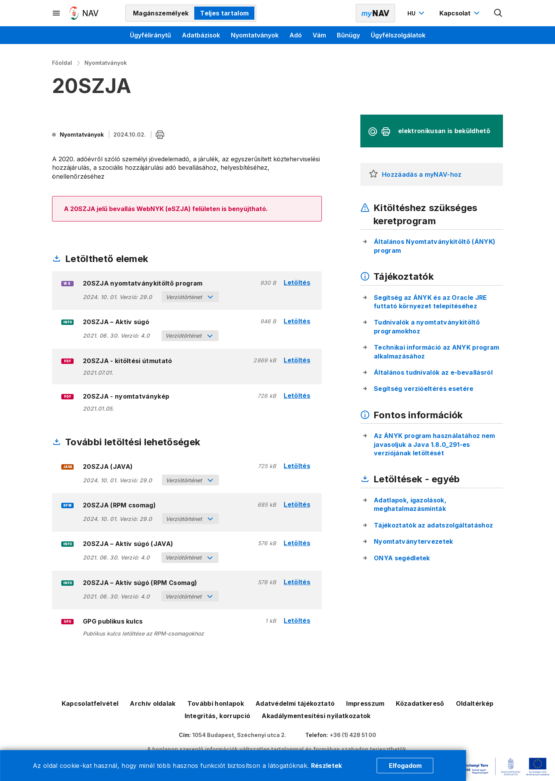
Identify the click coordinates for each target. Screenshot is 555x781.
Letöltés (297, 282)
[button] (373, 174)
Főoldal (62, 62)
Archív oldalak (152, 703)
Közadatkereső (420, 703)
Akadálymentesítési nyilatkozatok (316, 716)
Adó (295, 35)
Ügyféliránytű (150, 35)
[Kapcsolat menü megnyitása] (460, 13)
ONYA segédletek (402, 558)
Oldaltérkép (475, 703)
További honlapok (215, 703)
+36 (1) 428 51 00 (353, 735)
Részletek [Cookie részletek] (326, 765)
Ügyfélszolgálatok (398, 35)
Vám (319, 35)
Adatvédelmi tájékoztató (295, 703)
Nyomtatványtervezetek (413, 541)
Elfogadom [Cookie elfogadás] (405, 765)
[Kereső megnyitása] (498, 13)
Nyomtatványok (255, 35)
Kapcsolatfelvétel (90, 703)
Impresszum (365, 703)
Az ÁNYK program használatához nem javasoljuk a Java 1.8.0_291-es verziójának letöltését (434, 444)
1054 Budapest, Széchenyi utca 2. (239, 735)
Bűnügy (348, 35)
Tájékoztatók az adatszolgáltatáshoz (433, 525)
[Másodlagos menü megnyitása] (56, 13)
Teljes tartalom (224, 13)
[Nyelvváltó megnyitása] (417, 13)
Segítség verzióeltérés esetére (424, 388)
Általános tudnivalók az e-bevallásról (433, 372)
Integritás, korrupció (218, 716)
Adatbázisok (201, 35)
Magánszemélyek (160, 13)
